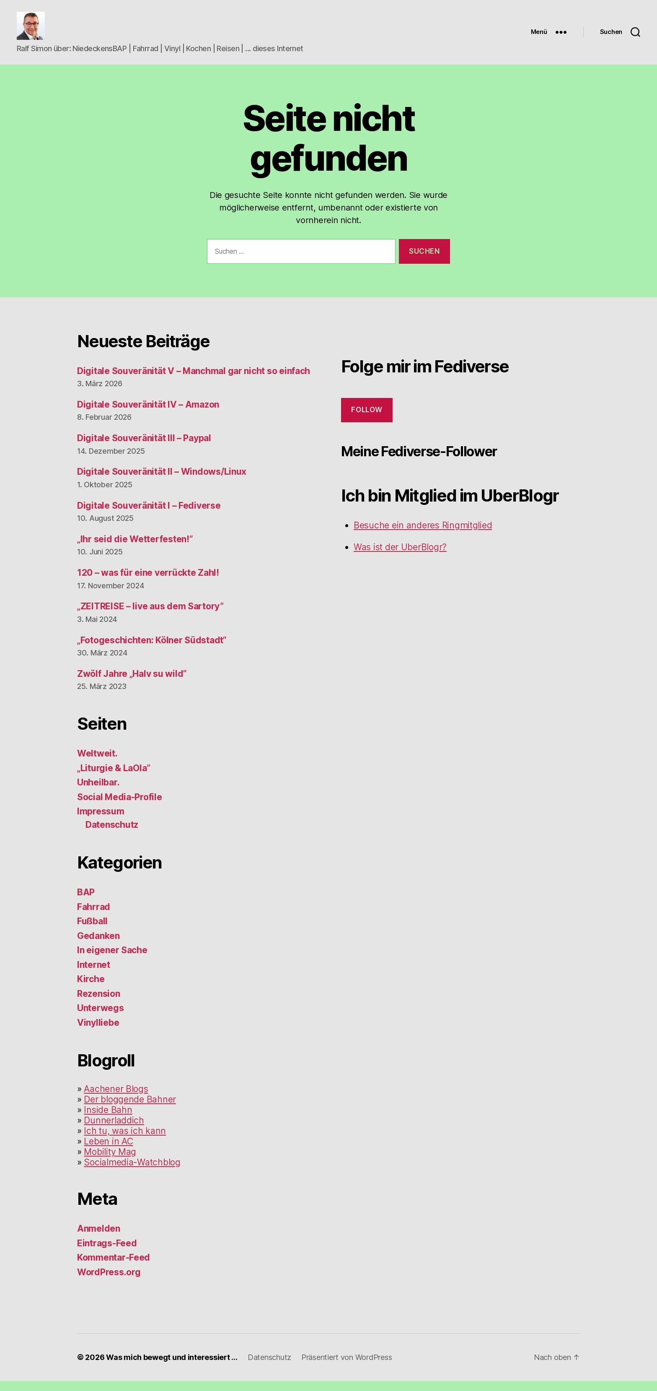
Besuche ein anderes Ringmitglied (423, 535)
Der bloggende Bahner (130, 1109)
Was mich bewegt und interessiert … (172, 1367)
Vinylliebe (98, 1032)
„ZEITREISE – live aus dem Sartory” (150, 616)
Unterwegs (100, 1018)
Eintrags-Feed (107, 1253)
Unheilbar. (98, 792)
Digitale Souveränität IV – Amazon (148, 414)
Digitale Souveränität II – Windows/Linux (161, 481)
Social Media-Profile (119, 806)
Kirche (90, 989)
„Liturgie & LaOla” (113, 777)
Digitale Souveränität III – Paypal (144, 447)
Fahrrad (93, 916)
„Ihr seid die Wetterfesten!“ (135, 548)
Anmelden (98, 1238)
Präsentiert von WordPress (346, 1367)
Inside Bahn (108, 1120)
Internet (93, 974)
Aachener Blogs (116, 1099)
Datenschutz (111, 834)
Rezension (98, 1003)
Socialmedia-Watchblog (132, 1172)
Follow (366, 420)
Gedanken (98, 945)
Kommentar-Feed (113, 1267)
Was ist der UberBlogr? (400, 556)
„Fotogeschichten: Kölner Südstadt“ (152, 650)
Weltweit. (97, 763)
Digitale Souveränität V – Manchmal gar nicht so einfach (193, 380)
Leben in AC (108, 1151)
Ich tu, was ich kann (125, 1141)
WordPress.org (109, 1282)
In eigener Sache (112, 960)
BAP (86, 902)
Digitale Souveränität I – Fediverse (149, 515)
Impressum (100, 821)
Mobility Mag (110, 1162)
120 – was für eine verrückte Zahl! (148, 582)
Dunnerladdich (114, 1130)
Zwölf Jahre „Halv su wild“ (132, 683)
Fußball (92, 931)
